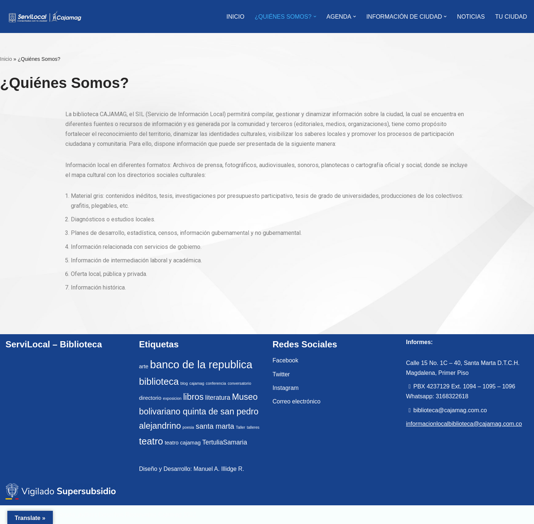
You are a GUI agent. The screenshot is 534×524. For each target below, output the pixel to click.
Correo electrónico (297, 401)
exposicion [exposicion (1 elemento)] (172, 398)
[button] (314, 16)
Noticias (471, 17)
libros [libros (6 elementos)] (193, 397)
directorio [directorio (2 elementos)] (150, 398)
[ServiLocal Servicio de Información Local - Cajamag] (45, 17)
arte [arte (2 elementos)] (144, 366)
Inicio (6, 59)
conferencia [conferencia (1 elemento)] (216, 383)
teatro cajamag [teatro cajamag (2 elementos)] (183, 443)
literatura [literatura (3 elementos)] (217, 397)
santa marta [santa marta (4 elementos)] (215, 426)
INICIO (235, 17)
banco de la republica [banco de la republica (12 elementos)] (201, 364)
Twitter (281, 374)
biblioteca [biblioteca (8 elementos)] (159, 381)
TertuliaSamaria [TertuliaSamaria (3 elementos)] (224, 442)
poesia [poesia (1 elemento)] (188, 427)
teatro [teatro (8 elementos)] (151, 441)
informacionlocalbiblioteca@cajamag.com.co (464, 424)
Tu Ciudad (511, 17)
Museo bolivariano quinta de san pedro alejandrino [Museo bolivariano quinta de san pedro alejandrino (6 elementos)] (199, 411)
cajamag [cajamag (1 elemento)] (196, 383)
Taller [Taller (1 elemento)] (240, 427)
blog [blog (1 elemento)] (184, 383)
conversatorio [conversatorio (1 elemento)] (239, 383)
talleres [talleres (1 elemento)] (253, 427)
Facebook (285, 360)
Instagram (286, 388)
